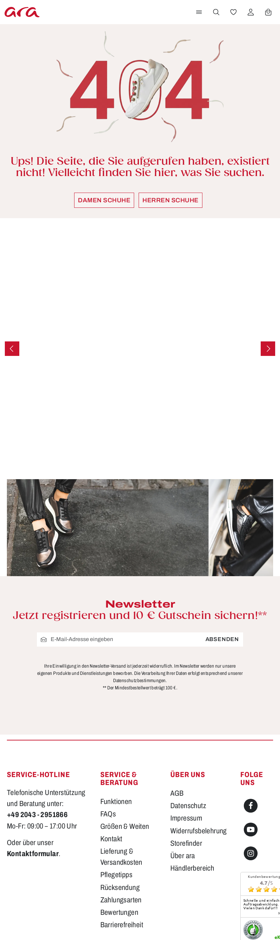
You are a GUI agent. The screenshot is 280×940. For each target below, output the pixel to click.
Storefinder (186, 769)
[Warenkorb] (268, 12)
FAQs (108, 740)
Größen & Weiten (124, 752)
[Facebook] (251, 731)
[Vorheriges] (12, 348)
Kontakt (111, 764)
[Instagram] (251, 779)
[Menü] (199, 12)
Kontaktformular (33, 779)
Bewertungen (119, 838)
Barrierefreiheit (121, 850)
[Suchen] (216, 12)
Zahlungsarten (121, 826)
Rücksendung (120, 813)
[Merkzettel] (233, 12)
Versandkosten (178, 917)
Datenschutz (188, 731)
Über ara (182, 781)
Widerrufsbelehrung (198, 756)
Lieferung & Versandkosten (121, 782)
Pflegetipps (116, 800)
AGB (177, 719)
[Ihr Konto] (251, 12)
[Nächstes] (268, 348)
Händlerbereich (192, 794)
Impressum (186, 744)
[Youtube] (251, 755)
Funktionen (116, 727)
